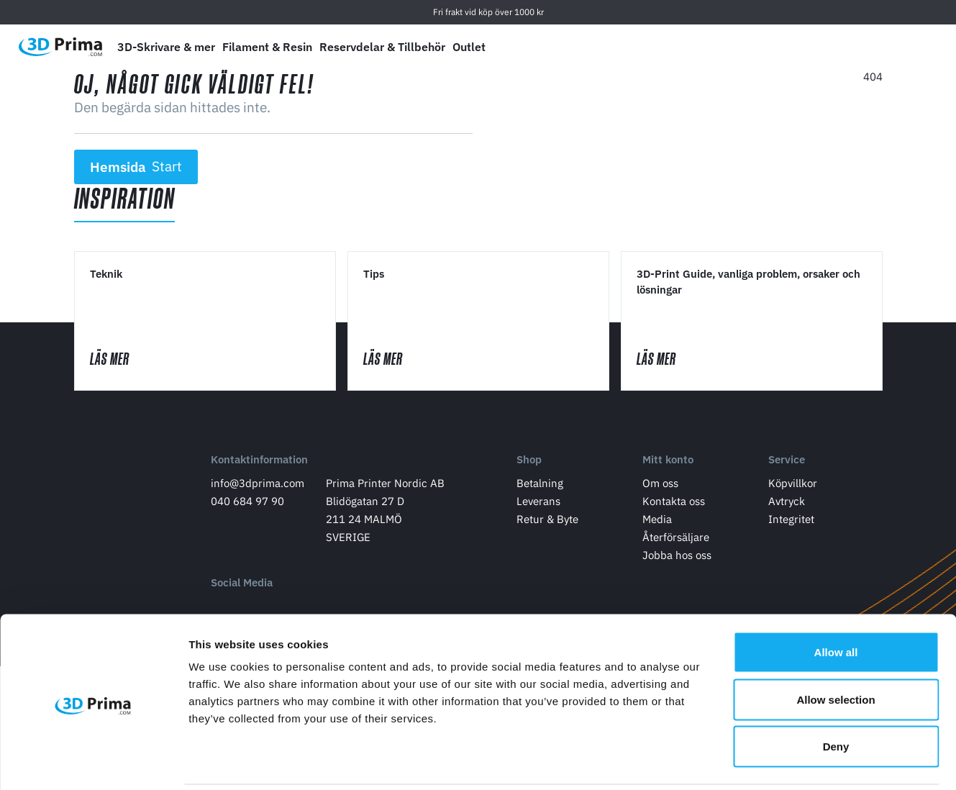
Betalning (539, 486)
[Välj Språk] (816, 47)
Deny (836, 695)
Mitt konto (667, 463)
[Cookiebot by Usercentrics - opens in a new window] (93, 762)
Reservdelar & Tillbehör (382, 47)
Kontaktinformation (259, 463)
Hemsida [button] (136, 167)
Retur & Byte (547, 522)
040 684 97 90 (247, 504)
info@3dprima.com (257, 486)
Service (786, 463)
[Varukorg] (917, 47)
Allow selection (835, 649)
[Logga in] (884, 47)
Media (657, 522)
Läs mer (125, 360)
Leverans (538, 504)
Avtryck (786, 504)
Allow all (836, 601)
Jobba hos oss (676, 558)
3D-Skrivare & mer (166, 47)
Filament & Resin (267, 47)
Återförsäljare (675, 540)
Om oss (660, 486)
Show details (754, 761)
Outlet (469, 47)
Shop (529, 463)
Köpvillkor (792, 486)
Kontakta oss (673, 504)
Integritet (791, 522)
